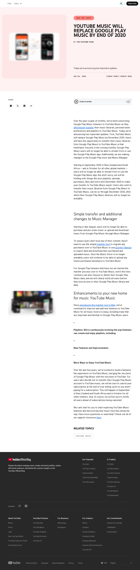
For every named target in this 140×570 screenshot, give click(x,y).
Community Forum (15, 545)
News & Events (31, 3)
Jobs (10, 532)
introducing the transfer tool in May (97, 305)
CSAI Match (111, 527)
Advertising (62, 523)
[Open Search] (121, 4)
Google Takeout (123, 247)
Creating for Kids (88, 536)
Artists (84, 523)
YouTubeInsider (112, 495)
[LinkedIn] (24, 105)
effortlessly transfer (84, 127)
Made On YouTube (91, 3)
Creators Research (89, 541)
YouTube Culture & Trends (17, 541)
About (10, 523)
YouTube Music (84, 436)
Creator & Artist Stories (47, 3)
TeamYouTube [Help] (90, 477)
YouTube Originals (39, 532)
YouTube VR (86, 550)
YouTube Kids (38, 523)
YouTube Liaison (88, 482)
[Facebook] (11, 105)
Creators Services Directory (92, 545)
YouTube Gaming (113, 482)
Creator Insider (87, 473)
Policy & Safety (31, 563)
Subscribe (132, 3)
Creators (85, 527)
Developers (62, 527)
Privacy (71, 563)
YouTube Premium (40, 536)
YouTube (85, 464)
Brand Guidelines (58, 563)
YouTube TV (111, 486)
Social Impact (112, 532)
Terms (80, 563)
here (99, 417)
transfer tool (103, 244)
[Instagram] (19, 506)
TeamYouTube (112, 477)
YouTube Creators (89, 469)
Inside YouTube (78, 3)
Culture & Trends (63, 3)
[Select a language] (120, 563)
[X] (17, 105)
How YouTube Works (15, 536)
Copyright (44, 563)
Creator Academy (88, 532)
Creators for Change (114, 523)
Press (10, 527)
